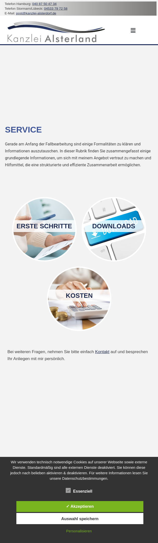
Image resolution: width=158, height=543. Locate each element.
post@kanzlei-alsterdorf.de (36, 13)
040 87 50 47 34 (44, 4)
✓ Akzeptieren (80, 506)
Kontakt (102, 351)
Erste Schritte (44, 226)
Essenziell (79, 490)
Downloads (113, 226)
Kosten (79, 295)
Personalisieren (79, 531)
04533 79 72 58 (55, 8)
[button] (133, 30)
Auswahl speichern (79, 518)
